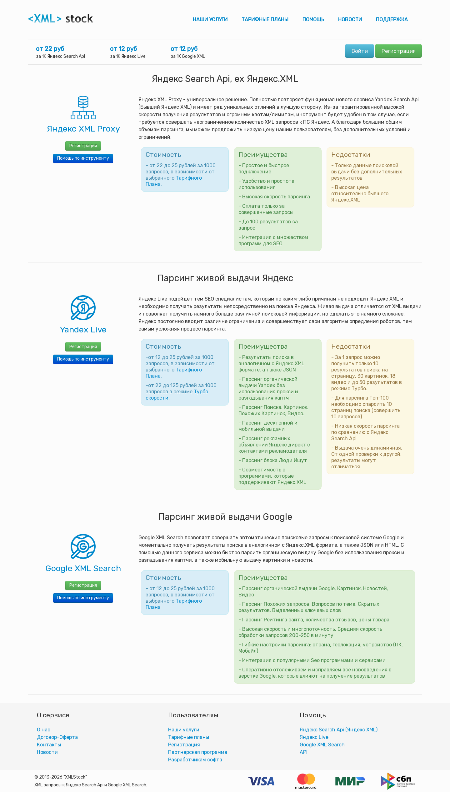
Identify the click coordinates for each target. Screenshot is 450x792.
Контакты (49, 745)
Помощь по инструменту (83, 158)
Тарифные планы (265, 19)
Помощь (313, 19)
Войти (359, 51)
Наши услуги (210, 19)
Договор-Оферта (57, 737)
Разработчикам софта (195, 760)
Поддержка (392, 19)
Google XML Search (322, 745)
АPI (304, 752)
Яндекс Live (314, 737)
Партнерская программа (197, 752)
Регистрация (398, 51)
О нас (43, 730)
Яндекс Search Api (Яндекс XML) (339, 730)
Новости (350, 19)
